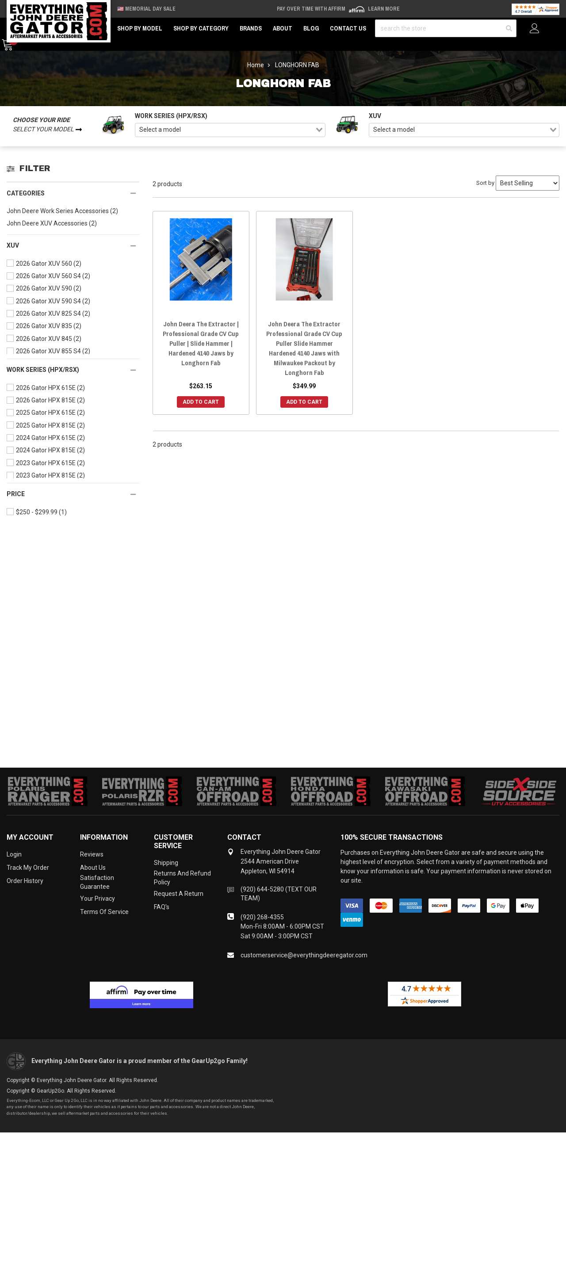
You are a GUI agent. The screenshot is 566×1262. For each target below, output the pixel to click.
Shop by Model (139, 28)
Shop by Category (201, 28)
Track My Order (28, 867)
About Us (93, 867)
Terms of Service (104, 911)
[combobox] (230, 130)
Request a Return (178, 893)
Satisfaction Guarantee (97, 882)
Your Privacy (97, 898)
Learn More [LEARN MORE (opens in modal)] (384, 8)
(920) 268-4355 (262, 917)
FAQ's (161, 906)
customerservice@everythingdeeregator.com (304, 955)
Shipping (166, 862)
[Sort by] (527, 183)
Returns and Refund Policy (182, 878)
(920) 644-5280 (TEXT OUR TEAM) (279, 894)
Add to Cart (201, 402)
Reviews (91, 854)
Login (14, 854)
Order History (25, 880)
